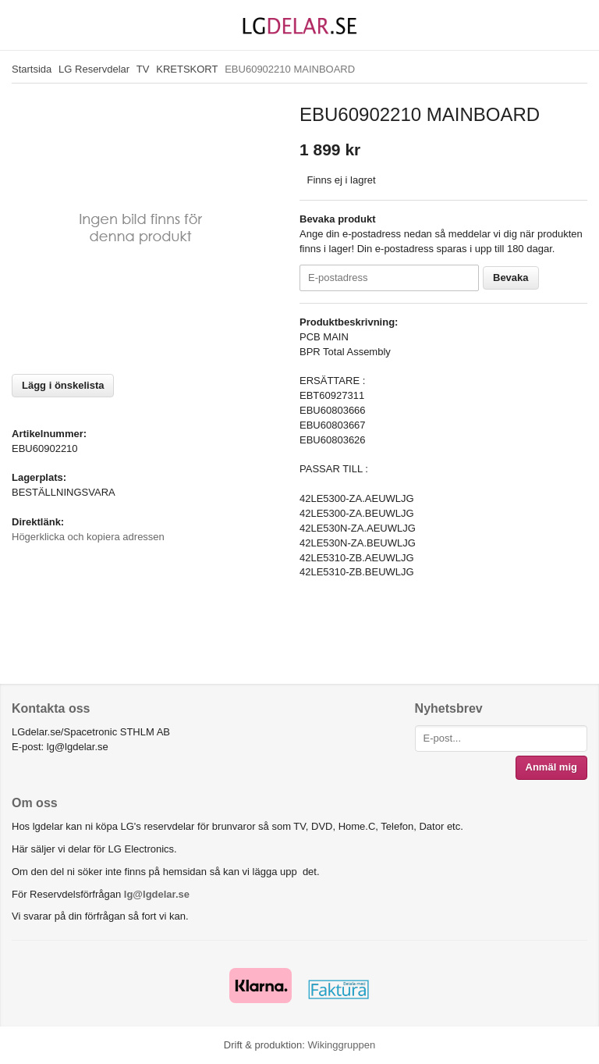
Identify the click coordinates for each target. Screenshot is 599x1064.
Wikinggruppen (341, 1045)
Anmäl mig (551, 767)
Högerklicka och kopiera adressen (88, 537)
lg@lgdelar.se (157, 894)
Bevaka (511, 277)
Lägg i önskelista (63, 385)
